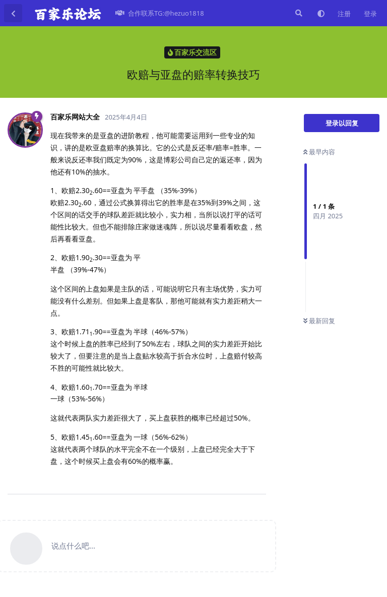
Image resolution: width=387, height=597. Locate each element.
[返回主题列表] (13, 13)
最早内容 (319, 151)
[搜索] (298, 13)
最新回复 (319, 320)
